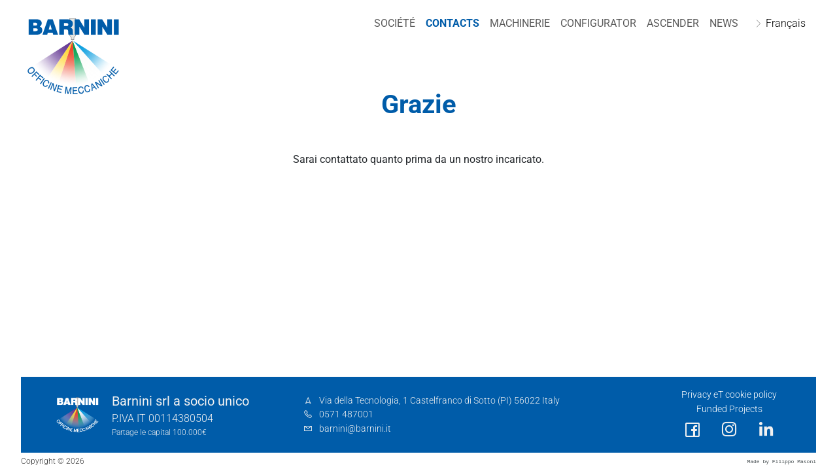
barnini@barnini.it (355, 428)
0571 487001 (346, 414)
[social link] (692, 430)
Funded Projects (729, 409)
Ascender (673, 23)
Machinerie (520, 23)
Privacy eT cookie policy (729, 394)
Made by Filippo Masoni (781, 461)
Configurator (598, 23)
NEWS (723, 23)
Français (786, 23)
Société (394, 23)
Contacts (452, 23)
